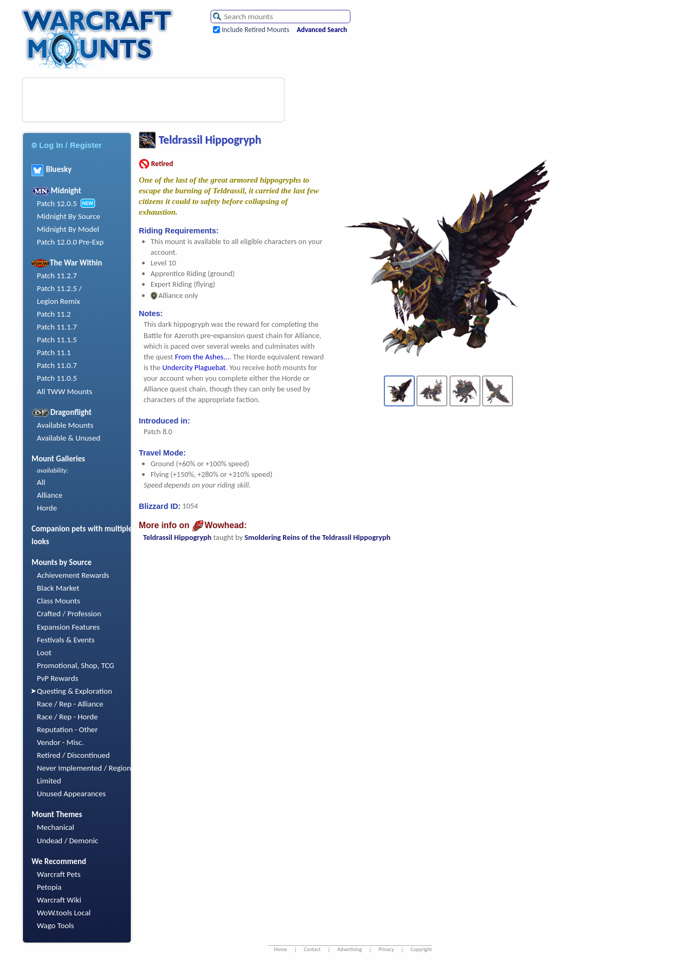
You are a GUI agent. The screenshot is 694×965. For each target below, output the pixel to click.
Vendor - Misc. (60, 742)
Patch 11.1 (54, 352)
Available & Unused (68, 438)
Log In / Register (66, 145)
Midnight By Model (68, 229)
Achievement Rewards (73, 575)
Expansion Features (68, 627)
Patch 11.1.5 (57, 339)
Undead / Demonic (67, 840)
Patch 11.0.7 (57, 365)
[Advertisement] (153, 100)
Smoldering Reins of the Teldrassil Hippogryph (317, 537)
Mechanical (55, 827)
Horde (47, 508)
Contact (312, 949)
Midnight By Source (68, 216)
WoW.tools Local (64, 912)
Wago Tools (55, 925)
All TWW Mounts (64, 391)
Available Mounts (65, 425)
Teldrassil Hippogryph (177, 537)
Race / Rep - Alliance (70, 704)
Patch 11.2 (54, 314)
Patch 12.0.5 (57, 203)
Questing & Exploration (74, 691)
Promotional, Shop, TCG (75, 665)
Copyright (421, 949)
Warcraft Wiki (59, 900)
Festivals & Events (65, 640)
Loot (44, 652)
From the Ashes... (202, 357)
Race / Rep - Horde (67, 716)
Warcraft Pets (59, 874)
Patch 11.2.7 (57, 275)
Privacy (386, 949)
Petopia (49, 887)
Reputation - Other (67, 729)
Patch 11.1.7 (57, 327)
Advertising (349, 949)
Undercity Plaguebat (194, 367)
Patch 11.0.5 (57, 378)
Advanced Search (322, 29)
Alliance (49, 495)
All (41, 482)
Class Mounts (58, 601)
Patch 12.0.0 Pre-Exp (70, 242)
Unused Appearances (71, 793)
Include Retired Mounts (255, 29)
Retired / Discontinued (73, 755)
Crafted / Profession (69, 613)
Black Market (58, 588)
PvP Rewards (57, 678)
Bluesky (51, 169)
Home (280, 949)
